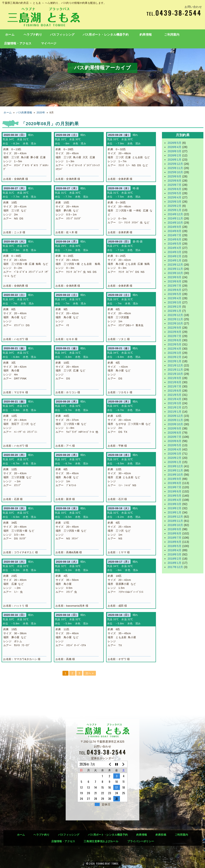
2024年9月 (174, 226)
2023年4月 (174, 298)
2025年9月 (174, 176)
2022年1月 (174, 361)
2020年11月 (175, 420)
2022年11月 (175, 319)
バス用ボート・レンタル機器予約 (106, 34)
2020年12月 (175, 415)
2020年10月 (175, 424)
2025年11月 (175, 168)
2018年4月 (174, 550)
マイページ (48, 43)
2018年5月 (174, 546)
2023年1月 (174, 310)
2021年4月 (174, 399)
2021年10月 (175, 373)
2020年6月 (174, 441)
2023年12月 (175, 264)
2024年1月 (174, 260)
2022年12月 (175, 315)
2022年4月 (174, 348)
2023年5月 (174, 294)
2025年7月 (174, 184)
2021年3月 (174, 403)
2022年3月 (174, 352)
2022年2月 (174, 357)
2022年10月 (175, 323)
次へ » (89, 673)
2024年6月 (174, 239)
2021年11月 (175, 369)
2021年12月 (175, 365)
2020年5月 (174, 445)
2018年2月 (174, 558)
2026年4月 (174, 147)
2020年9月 (174, 428)
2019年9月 (174, 478)
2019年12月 (175, 466)
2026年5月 (174, 142)
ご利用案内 (171, 34)
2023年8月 (174, 281)
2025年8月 (174, 180)
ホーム (9, 34)
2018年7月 (174, 537)
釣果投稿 (161, 834)
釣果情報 (146, 34)
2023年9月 (174, 277)
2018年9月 (174, 529)
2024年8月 (174, 231)
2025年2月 (174, 205)
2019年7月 (174, 487)
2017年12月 (175, 567)
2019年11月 (175, 470)
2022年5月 (174, 344)
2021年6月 (174, 390)
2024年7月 (174, 235)
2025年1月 (174, 210)
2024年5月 (174, 243)
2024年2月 (174, 256)
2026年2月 (174, 155)
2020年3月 (174, 453)
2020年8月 (174, 432)
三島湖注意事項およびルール (101, 841)
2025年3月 (174, 201)
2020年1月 (174, 462)
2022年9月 (174, 327)
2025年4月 (174, 197)
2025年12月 (175, 163)
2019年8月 (174, 483)
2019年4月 (174, 499)
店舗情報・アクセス (18, 43)
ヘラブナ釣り (33, 34)
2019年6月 (174, 491)
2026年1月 (174, 159)
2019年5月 (174, 495)
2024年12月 (175, 214)
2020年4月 (174, 449)
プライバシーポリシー (140, 841)
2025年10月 (175, 172)
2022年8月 (174, 331)
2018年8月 (174, 533)
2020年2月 (174, 457)
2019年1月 (174, 512)
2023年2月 (174, 306)
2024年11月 (175, 218)
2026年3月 (174, 151)
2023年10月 (175, 273)
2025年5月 (174, 193)
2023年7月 (174, 285)
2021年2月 (174, 407)
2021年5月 (174, 394)
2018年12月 (175, 516)
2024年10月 (175, 222)
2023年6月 (174, 289)
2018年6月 (174, 541)
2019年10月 (175, 474)
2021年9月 (174, 378)
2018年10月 (175, 525)
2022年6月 (174, 340)
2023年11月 (175, 268)
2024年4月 (174, 247)
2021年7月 (174, 386)
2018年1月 (174, 562)
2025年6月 (174, 189)
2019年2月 (174, 508)
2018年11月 (175, 520)
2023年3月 (174, 302)
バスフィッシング (62, 34)
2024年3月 (174, 252)
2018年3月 (174, 554)
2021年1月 (174, 411)
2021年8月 (174, 382)
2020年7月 (174, 436)
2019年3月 (174, 504)
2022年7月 (174, 336)
